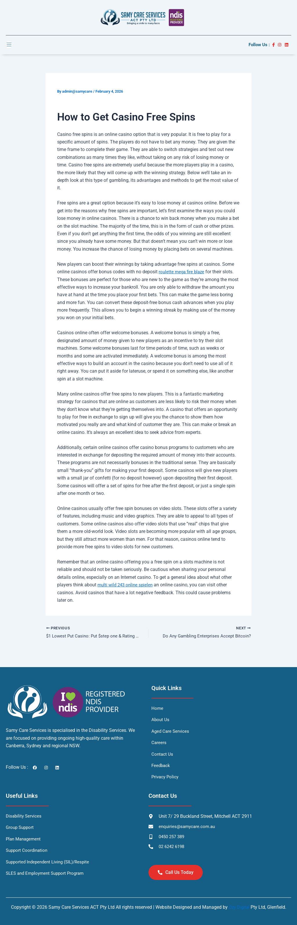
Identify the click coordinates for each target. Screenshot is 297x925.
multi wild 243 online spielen (126, 585)
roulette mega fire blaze (183, 271)
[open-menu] (9, 45)
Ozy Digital (239, 907)
